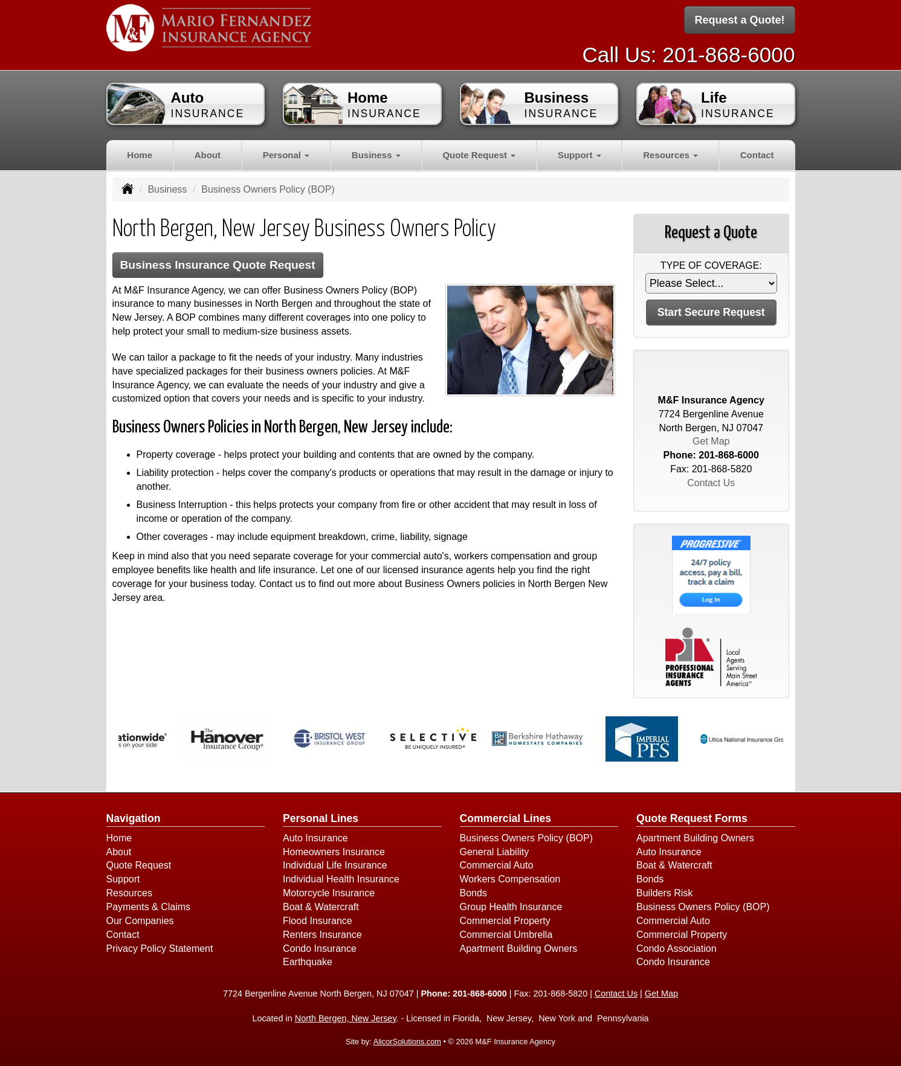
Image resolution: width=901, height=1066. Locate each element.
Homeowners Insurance (334, 852)
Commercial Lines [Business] (506, 818)
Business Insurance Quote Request (217, 264)
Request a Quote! (739, 20)
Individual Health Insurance (341, 879)
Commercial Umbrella (506, 935)
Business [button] (376, 155)
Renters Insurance (322, 935)
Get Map (711, 441)
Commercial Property (505, 921)
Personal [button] (286, 155)
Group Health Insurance (511, 907)
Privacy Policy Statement (159, 948)
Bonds (473, 893)
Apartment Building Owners (519, 948)
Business (167, 189)
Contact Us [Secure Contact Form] (711, 483)
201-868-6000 (728, 54)
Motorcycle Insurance (329, 893)
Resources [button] (670, 155)
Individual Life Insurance (335, 865)
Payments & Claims (148, 907)
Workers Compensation (510, 879)
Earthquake (307, 962)
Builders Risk (664, 893)
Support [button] (579, 155)
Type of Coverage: (711, 265)
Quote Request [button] (478, 155)
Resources (129, 893)
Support (123, 879)
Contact (757, 155)
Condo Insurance (320, 948)
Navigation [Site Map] (133, 818)
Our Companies (140, 921)
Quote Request (139, 865)
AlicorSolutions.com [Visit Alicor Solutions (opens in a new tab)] (407, 1041)
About (208, 155)
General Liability (494, 852)
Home (139, 155)
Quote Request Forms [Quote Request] (692, 818)
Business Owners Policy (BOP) (526, 838)
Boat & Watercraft (321, 907)
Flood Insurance (317, 921)
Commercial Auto (497, 865)
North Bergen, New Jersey (345, 1018)
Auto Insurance (315, 838)
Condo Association (676, 948)
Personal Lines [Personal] (320, 818)
